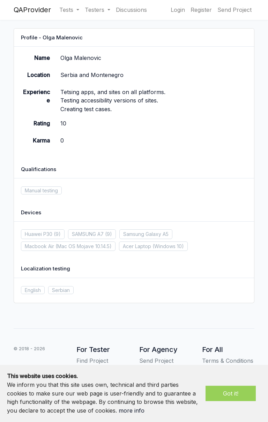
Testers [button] (95, 9)
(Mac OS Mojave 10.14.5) (83, 246)
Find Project (92, 360)
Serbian (61, 290)
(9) (57, 234)
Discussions (131, 9)
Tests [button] (67, 9)
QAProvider (32, 10)
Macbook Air (39, 246)
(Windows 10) (168, 246)
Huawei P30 (38, 234)
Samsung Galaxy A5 (146, 234)
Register (201, 9)
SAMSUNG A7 (88, 234)
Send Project (234, 9)
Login (178, 9)
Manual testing (41, 190)
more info (131, 410)
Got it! (230, 393)
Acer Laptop (137, 246)
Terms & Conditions (227, 360)
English (33, 290)
